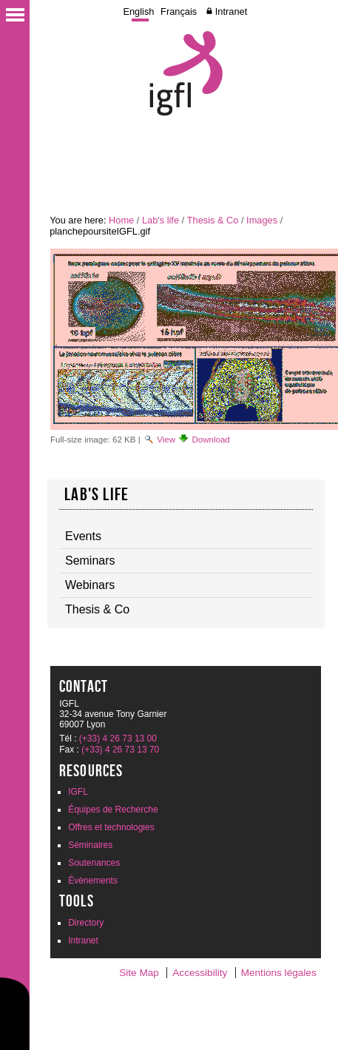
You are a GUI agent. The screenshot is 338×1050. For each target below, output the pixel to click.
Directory (86, 923)
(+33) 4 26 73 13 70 (120, 749)
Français (178, 11)
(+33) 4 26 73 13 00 (118, 738)
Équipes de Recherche (113, 809)
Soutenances (94, 863)
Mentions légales (279, 972)
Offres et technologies (111, 827)
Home (121, 220)
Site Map (139, 972)
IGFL (78, 792)
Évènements (93, 880)
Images (261, 220)
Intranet (231, 11)
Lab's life (160, 220)
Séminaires (90, 845)
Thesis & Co (213, 220)
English (138, 11)
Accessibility (199, 972)
